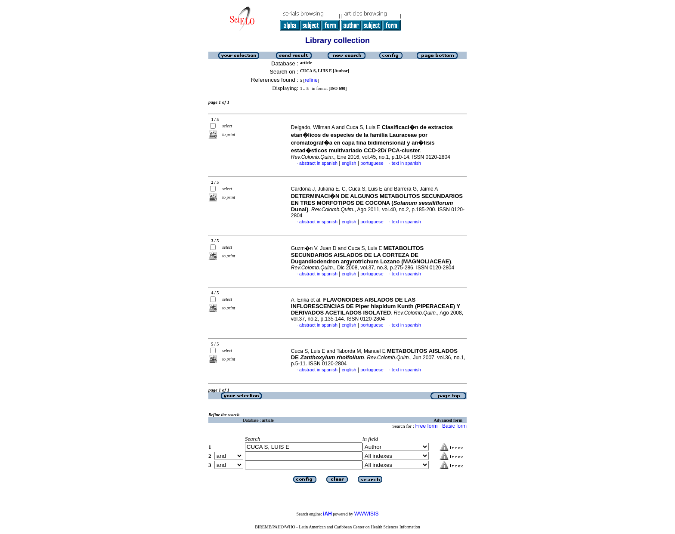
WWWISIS (366, 514)
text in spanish (406, 163)
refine (311, 80)
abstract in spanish (318, 163)
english (349, 163)
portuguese (371, 163)
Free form (426, 426)
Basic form (454, 426)
